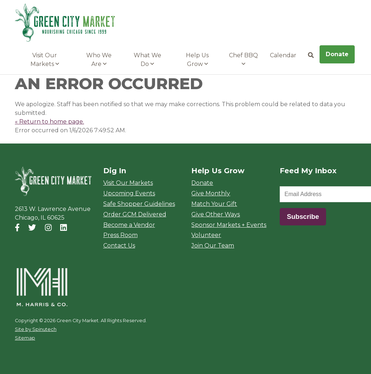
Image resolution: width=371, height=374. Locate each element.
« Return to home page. (49, 121)
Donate (337, 54)
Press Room (120, 235)
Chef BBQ (243, 59)
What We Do (147, 59)
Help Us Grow (197, 59)
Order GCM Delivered (134, 214)
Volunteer (206, 235)
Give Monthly (210, 193)
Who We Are (99, 59)
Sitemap (25, 338)
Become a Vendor (129, 224)
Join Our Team (212, 245)
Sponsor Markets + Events (228, 224)
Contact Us (119, 245)
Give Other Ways (215, 214)
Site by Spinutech (36, 329)
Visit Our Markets (44, 59)
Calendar (283, 55)
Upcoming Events (129, 193)
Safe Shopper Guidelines (139, 203)
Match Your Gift (214, 203)
